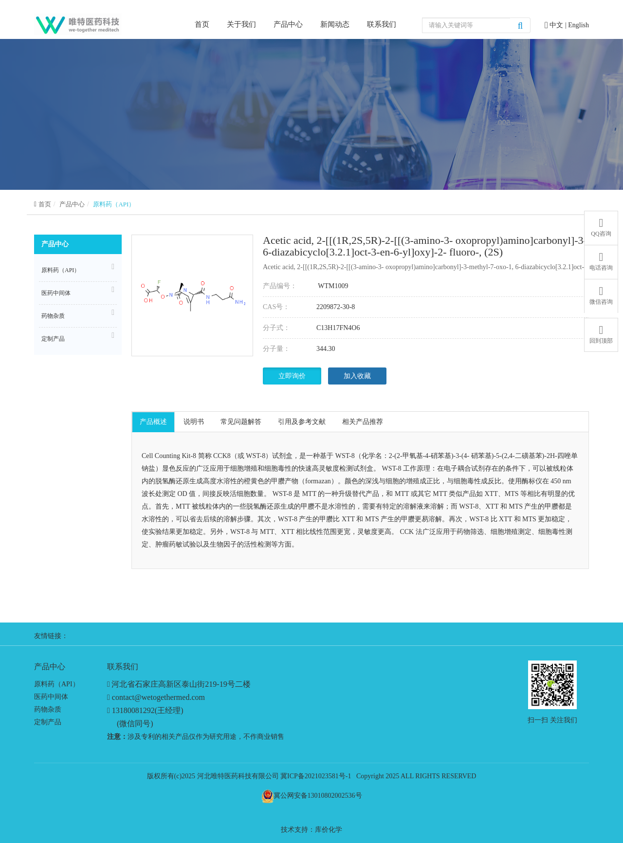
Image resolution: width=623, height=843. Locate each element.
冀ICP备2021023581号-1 (315, 776)
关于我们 (241, 24)
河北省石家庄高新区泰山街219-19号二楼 (180, 684)
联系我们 (381, 24)
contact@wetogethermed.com (158, 697)
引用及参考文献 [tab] (302, 421)
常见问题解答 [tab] (240, 421)
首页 (202, 23)
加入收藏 (357, 376)
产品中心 (288, 24)
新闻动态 (334, 24)
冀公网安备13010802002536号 (318, 795)
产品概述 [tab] (153, 421)
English (578, 25)
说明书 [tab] (193, 421)
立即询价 (292, 376)
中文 (557, 25)
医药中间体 (77, 291)
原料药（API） (114, 204)
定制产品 (77, 337)
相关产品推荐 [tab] (362, 421)
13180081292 (133, 710)
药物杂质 (77, 314)
